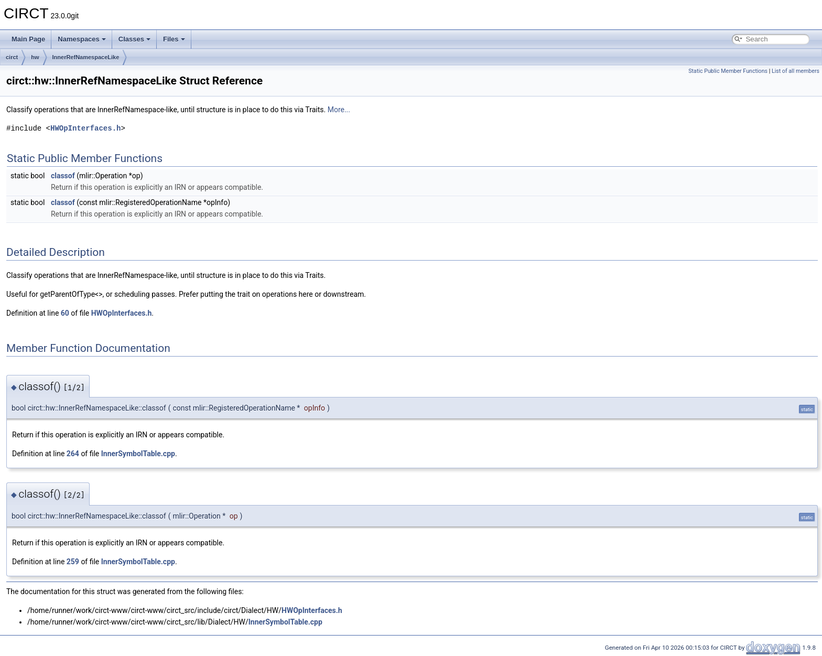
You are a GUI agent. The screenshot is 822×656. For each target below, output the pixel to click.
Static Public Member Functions (727, 71)
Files (174, 39)
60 (65, 313)
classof (63, 175)
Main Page (28, 39)
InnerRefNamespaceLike (86, 57)
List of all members (795, 71)
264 (73, 453)
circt (12, 57)
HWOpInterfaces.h (85, 128)
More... (339, 109)
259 (73, 561)
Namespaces (82, 39)
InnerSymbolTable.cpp (138, 453)
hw (35, 57)
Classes (134, 39)
